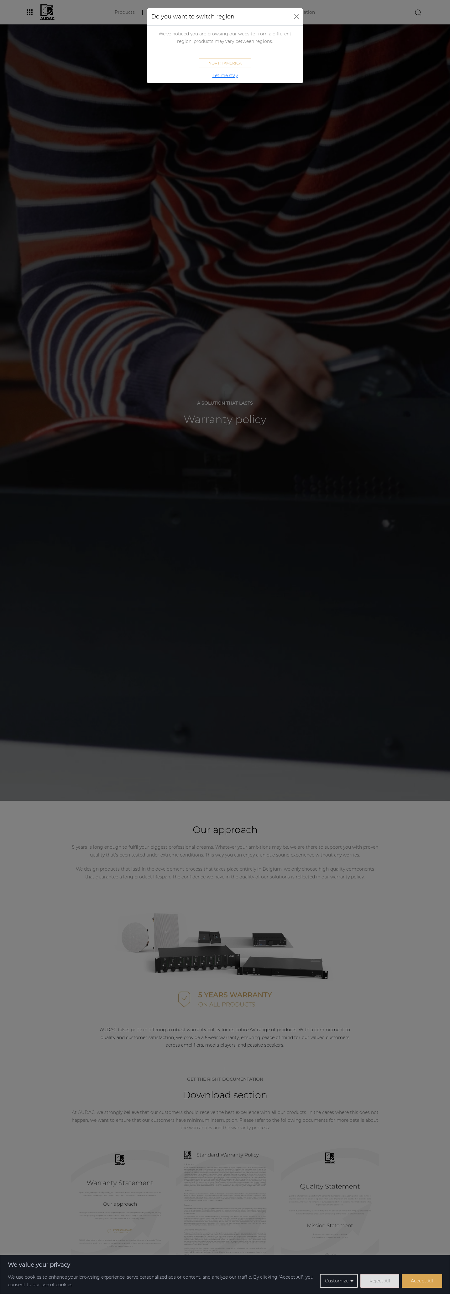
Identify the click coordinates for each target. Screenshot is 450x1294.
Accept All (422, 1281)
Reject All (379, 1281)
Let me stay (225, 75)
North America (225, 63)
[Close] (296, 16)
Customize (336, 1281)
